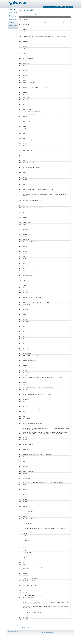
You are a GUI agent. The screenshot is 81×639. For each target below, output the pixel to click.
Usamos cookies (44, 632)
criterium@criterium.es (13, 631)
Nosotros (51, 632)
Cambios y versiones (13, 26)
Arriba (46, 624)
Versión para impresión (25, 627)
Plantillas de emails (13, 25)
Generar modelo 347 (13, 12)
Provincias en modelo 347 (25, 624)
